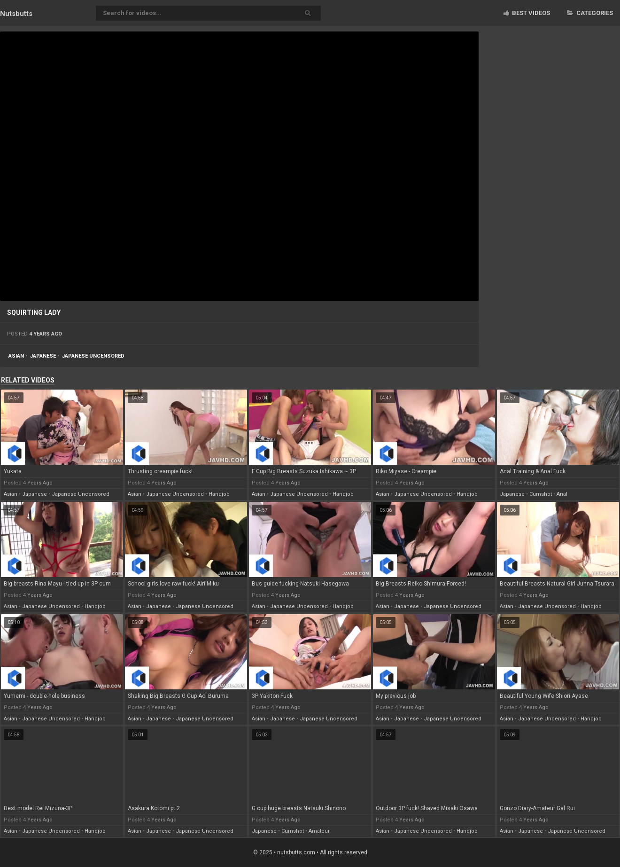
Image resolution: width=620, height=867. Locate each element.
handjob (219, 494)
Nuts (16, 13)
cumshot (540, 494)
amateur (319, 831)
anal (562, 494)
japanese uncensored (93, 356)
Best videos (527, 12)
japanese (43, 356)
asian (16, 356)
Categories (590, 12)
